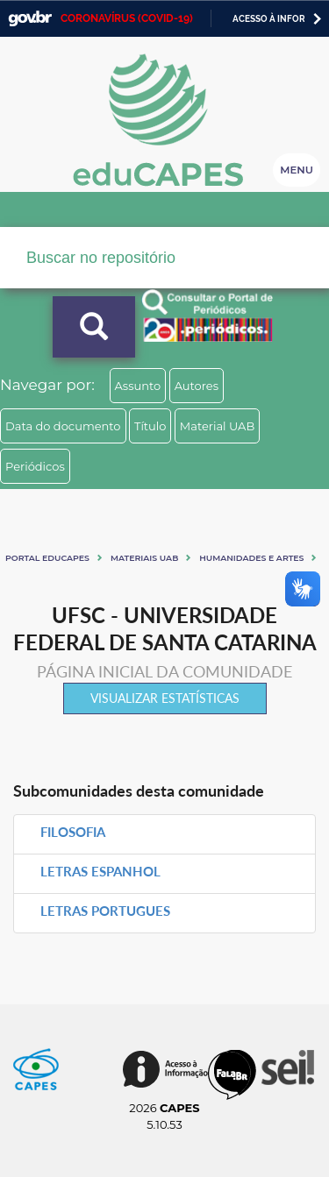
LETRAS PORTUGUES (105, 910)
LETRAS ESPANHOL (100, 871)
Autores (196, 386)
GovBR (30, 19)
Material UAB (217, 426)
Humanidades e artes (251, 558)
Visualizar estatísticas (165, 698)
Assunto (138, 386)
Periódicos (35, 466)
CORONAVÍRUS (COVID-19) (127, 18)
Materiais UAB (144, 558)
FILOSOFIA (72, 832)
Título (150, 426)
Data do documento (63, 426)
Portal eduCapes (47, 558)
